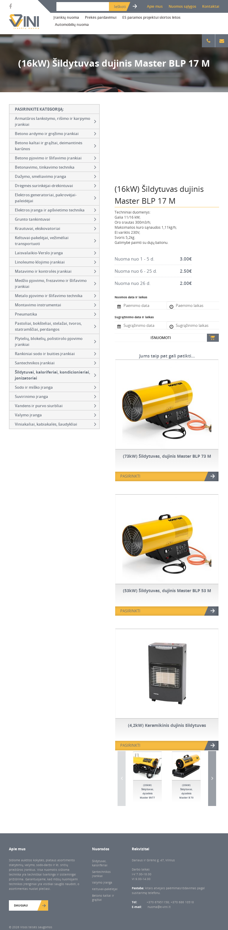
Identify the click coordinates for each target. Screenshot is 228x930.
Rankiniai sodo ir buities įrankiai (55, 354)
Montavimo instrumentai (55, 305)
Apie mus (155, 6)
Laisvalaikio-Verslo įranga (55, 253)
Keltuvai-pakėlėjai (105, 889)
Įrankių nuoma (66, 17)
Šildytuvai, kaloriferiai (99, 863)
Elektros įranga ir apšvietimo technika (55, 210)
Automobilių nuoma (72, 24)
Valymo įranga (55, 415)
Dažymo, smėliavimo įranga (55, 176)
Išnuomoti (161, 337)
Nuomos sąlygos (182, 6)
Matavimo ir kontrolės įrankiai (55, 271)
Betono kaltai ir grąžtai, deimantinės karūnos (55, 145)
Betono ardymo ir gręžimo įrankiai (55, 134)
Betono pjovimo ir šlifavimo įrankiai (55, 158)
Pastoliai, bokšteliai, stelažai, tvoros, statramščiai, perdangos (55, 326)
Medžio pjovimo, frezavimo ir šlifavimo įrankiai (55, 283)
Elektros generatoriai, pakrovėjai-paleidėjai (55, 197)
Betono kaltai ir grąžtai (103, 897)
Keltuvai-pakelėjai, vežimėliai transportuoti (55, 240)
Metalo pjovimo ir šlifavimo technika (55, 296)
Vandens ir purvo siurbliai (55, 406)
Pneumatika (55, 314)
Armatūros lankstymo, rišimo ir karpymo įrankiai (55, 121)
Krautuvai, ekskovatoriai (55, 228)
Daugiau (21, 905)
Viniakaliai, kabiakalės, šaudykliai (55, 424)
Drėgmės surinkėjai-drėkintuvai (55, 186)
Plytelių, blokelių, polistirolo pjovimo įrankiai (55, 341)
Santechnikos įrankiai (55, 363)
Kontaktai (210, 6)
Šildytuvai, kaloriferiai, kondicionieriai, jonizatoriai (55, 375)
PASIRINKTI (130, 476)
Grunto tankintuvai (55, 219)
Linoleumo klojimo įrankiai (55, 262)
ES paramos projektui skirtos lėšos (151, 17)
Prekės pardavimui (100, 17)
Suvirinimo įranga (55, 396)
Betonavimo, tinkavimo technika (55, 167)
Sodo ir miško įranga (55, 387)
